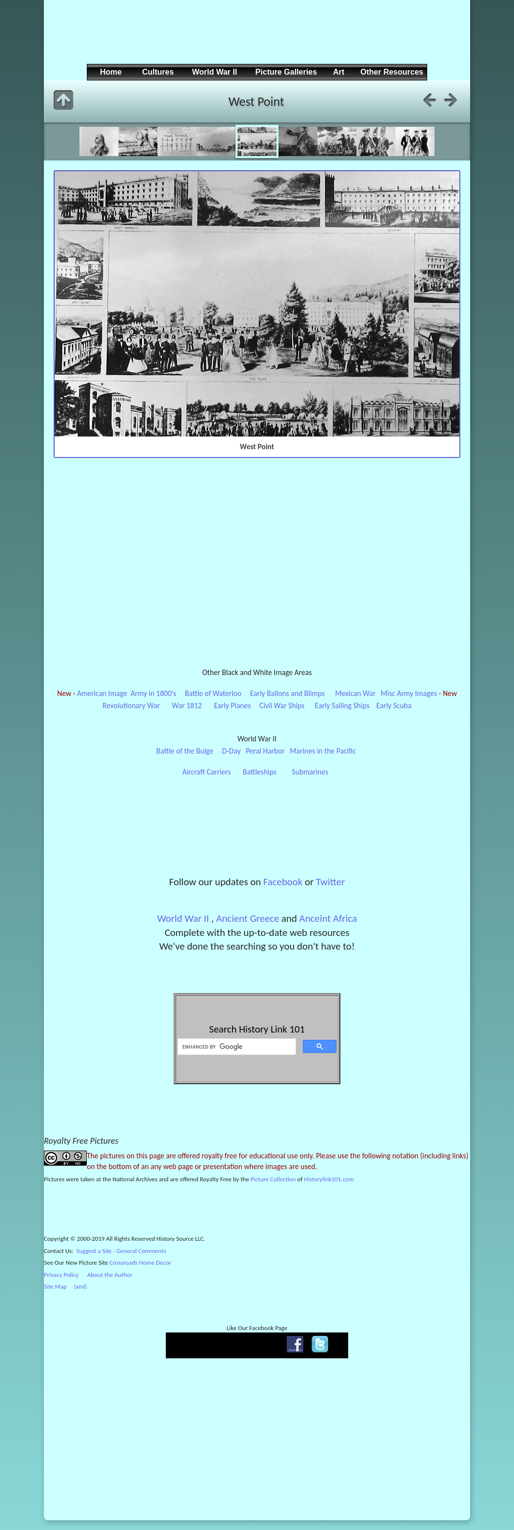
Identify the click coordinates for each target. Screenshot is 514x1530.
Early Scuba (394, 705)
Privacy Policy (61, 1274)
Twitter (330, 881)
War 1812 (187, 705)
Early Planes (232, 705)
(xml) (80, 1286)
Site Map (55, 1286)
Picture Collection (273, 1179)
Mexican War (355, 693)
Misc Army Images (409, 693)
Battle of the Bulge (185, 750)
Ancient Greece (247, 918)
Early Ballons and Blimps (287, 693)
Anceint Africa (328, 918)
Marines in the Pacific (323, 750)
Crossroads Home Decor (141, 1262)
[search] (235, 1046)
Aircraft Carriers (206, 771)
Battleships (260, 771)
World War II (183, 918)
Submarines (310, 771)
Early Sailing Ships (342, 705)
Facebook (282, 881)
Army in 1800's (154, 693)
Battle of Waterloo (213, 693)
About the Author (110, 1274)
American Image (102, 693)
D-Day (231, 750)
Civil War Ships (282, 705)
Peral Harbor (265, 750)
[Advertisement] (255, 39)
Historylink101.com (329, 1179)
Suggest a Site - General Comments (121, 1250)
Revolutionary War (131, 705)
